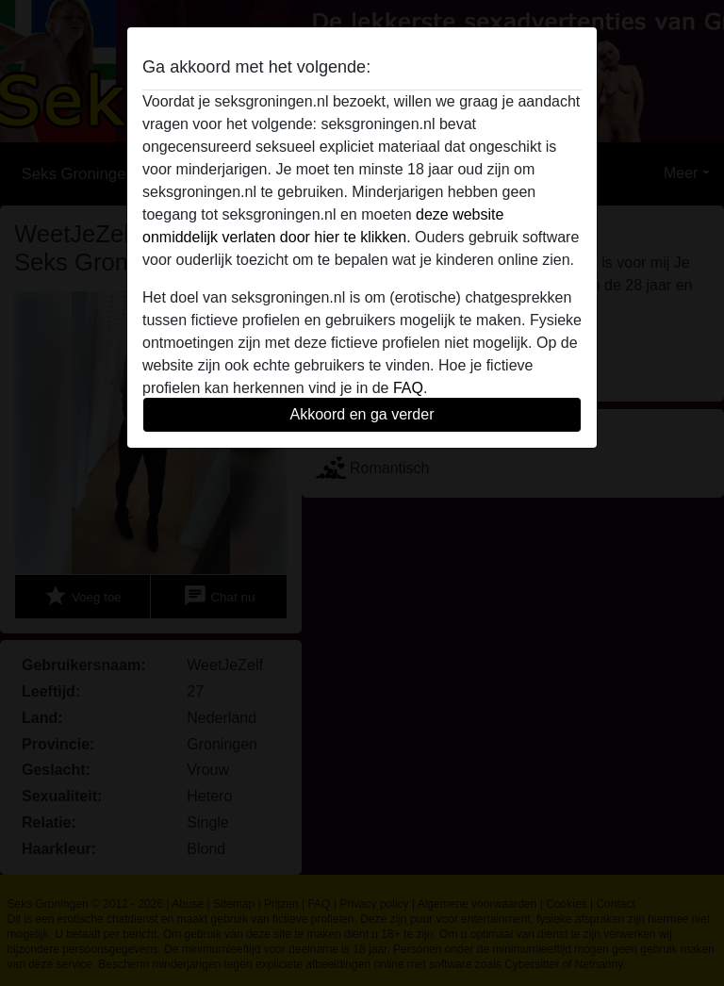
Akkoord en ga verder (362, 414)
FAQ (408, 388)
